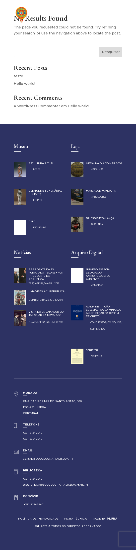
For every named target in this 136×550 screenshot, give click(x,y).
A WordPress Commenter (37, 106)
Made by (105, 518)
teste (18, 76)
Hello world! (24, 83)
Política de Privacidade (38, 518)
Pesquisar (111, 52)
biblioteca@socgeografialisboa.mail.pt (55, 484)
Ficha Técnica (75, 518)
